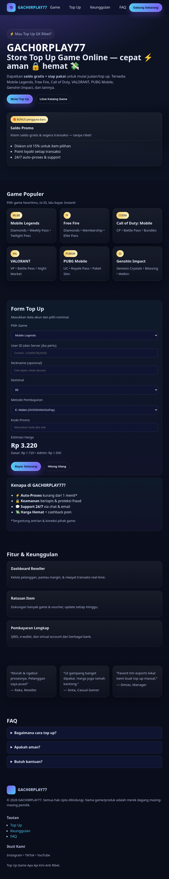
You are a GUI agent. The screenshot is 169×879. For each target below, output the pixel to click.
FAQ (122, 7)
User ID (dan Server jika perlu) (34, 345)
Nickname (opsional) (26, 363)
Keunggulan (100, 7)
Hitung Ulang (57, 466)
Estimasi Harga (22, 437)
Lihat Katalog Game (53, 99)
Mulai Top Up (20, 99)
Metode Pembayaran (27, 400)
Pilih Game (19, 325)
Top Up (75, 7)
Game (55, 7)
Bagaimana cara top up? (35, 732)
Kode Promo (20, 420)
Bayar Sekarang (26, 466)
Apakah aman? (27, 747)
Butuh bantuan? (28, 761)
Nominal (17, 380)
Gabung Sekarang (145, 7)
